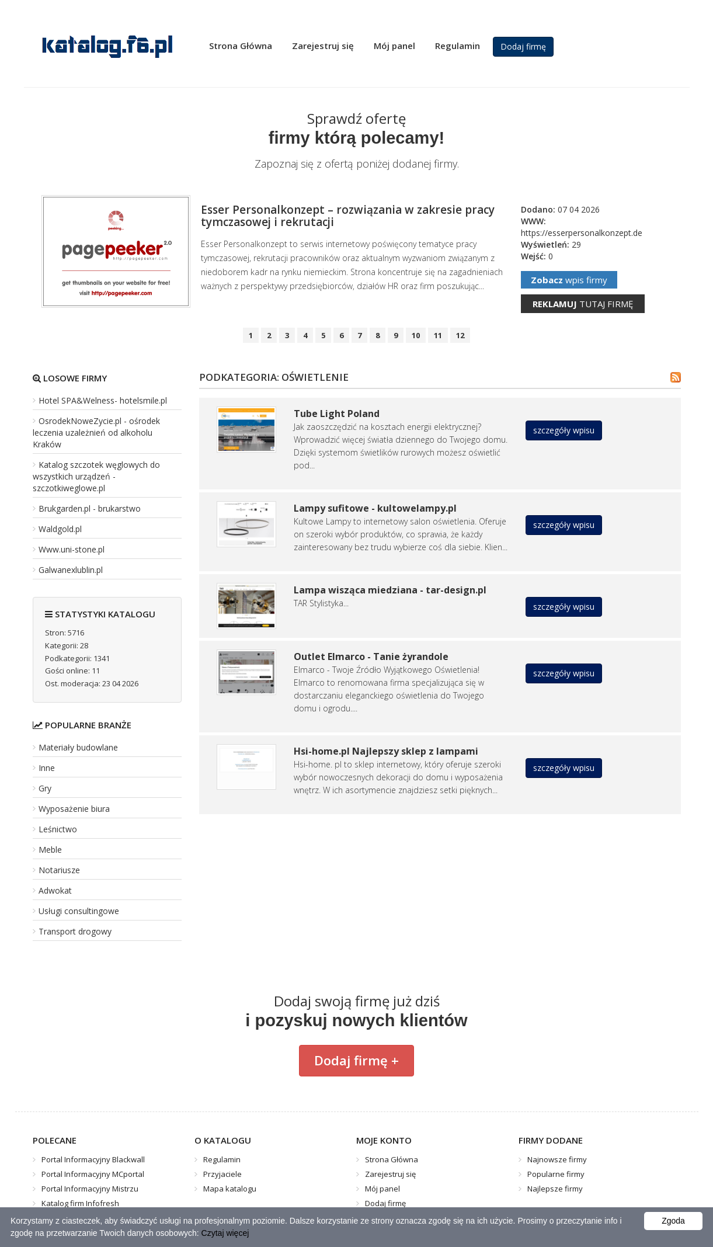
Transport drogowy (75, 931)
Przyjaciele (222, 1174)
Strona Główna (240, 45)
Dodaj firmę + (356, 1060)
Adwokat (55, 890)
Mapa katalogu (229, 1188)
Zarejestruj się (323, 45)
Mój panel (394, 45)
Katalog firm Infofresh (80, 1203)
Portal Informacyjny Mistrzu (89, 1188)
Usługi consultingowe (79, 910)
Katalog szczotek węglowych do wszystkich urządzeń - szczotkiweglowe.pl (96, 476)
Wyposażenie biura (74, 808)
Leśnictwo (58, 829)
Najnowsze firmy (557, 1159)
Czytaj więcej (225, 1233)
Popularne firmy (556, 1174)
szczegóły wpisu (563, 430)
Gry (45, 788)
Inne (47, 767)
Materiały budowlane (78, 747)
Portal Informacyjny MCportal (92, 1174)
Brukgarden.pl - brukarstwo (90, 508)
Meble (50, 849)
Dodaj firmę (523, 46)
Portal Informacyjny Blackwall (93, 1159)
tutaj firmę (583, 304)
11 (438, 335)
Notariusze (59, 870)
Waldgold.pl (60, 528)
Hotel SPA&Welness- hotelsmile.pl (103, 400)
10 (416, 335)
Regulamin (457, 45)
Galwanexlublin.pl (71, 569)
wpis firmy (569, 280)
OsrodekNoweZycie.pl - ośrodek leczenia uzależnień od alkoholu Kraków (96, 432)
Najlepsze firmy (555, 1188)
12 (460, 335)
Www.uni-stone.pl (72, 549)
